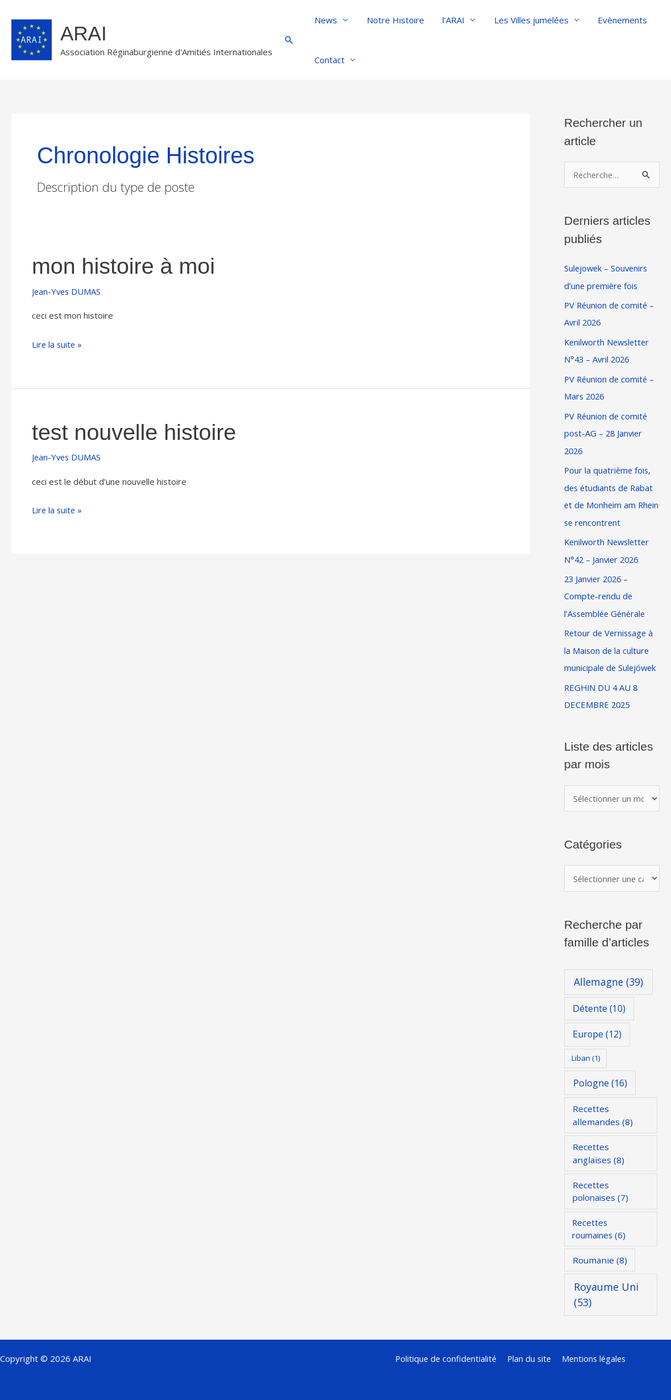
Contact (329, 59)
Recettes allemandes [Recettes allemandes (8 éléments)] (603, 1107)
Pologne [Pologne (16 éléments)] (600, 1075)
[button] (289, 40)
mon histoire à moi (125, 265)
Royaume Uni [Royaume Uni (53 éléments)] (606, 1287)
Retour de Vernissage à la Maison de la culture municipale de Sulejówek (611, 643)
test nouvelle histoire (135, 431)
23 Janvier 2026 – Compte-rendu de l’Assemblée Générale (606, 590)
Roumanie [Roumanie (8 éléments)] (600, 1252)
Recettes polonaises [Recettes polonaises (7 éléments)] (600, 1183)
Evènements (616, 20)
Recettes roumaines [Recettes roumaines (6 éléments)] (599, 1221)
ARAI (83, 33)
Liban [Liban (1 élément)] (585, 1050)
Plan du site (529, 1350)
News (325, 20)
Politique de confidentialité (446, 1350)
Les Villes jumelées (526, 20)
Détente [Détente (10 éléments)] (599, 1001)
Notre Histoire (393, 20)
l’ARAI (450, 20)
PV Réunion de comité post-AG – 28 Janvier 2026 (607, 430)
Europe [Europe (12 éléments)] (597, 1026)
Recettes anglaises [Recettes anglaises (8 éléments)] (598, 1145)
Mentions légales (594, 1350)
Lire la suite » (58, 343)
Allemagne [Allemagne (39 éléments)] (608, 974)
